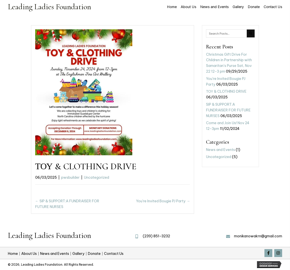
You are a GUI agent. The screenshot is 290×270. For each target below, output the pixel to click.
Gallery (78, 253)
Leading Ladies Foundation (49, 6)
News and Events (220, 149)
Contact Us (113, 253)
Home (13, 253)
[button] (268, 253)
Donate (94, 253)
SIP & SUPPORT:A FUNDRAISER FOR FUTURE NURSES (228, 110)
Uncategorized (96, 177)
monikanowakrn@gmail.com (258, 236)
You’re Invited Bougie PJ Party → (163, 201)
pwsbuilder (70, 177)
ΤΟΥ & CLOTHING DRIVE (226, 91)
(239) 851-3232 (156, 236)
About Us (29, 253)
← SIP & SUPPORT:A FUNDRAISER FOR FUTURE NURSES (67, 204)
